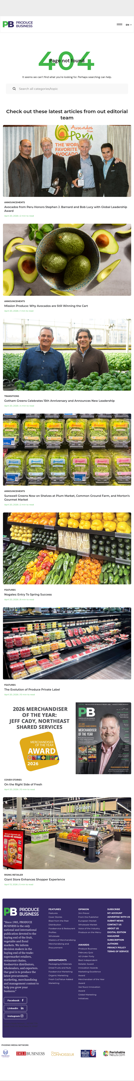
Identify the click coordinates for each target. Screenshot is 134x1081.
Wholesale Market (87, 924)
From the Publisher (88, 917)
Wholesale (54, 936)
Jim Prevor (84, 913)
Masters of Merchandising (62, 940)
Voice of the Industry (89, 928)
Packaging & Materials (60, 964)
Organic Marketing (58, 975)
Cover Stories (55, 917)
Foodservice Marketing (60, 971)
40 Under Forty (86, 956)
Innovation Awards (88, 967)
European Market (87, 920)
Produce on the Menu (89, 932)
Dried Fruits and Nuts (60, 967)
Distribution (55, 924)
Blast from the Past (59, 920)
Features (53, 913)
